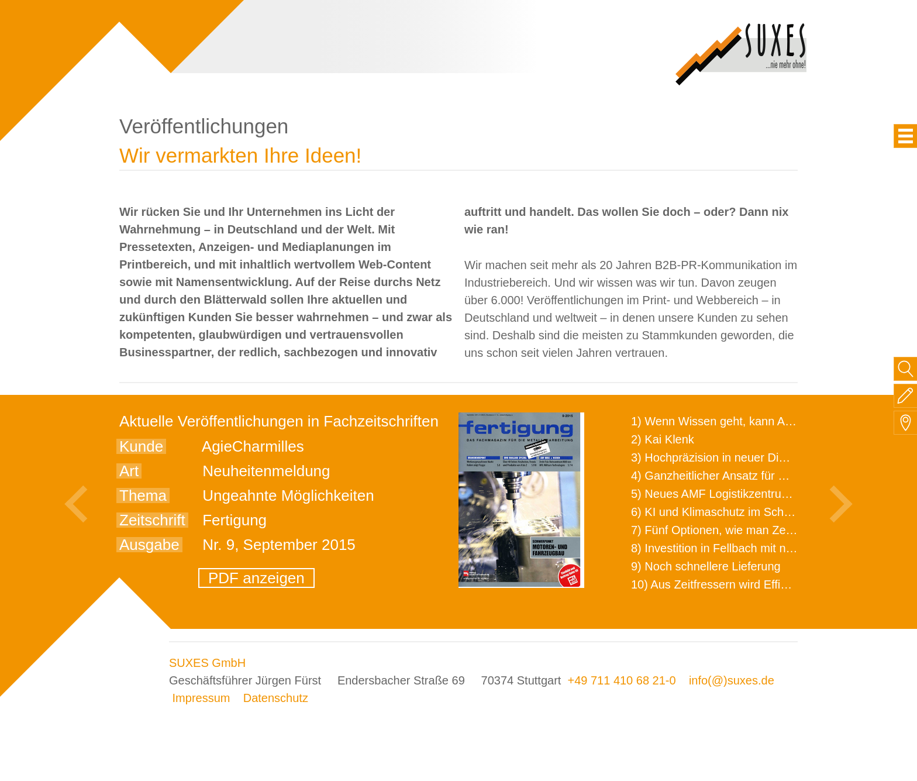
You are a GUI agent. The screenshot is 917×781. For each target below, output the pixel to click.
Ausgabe (149, 544)
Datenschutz (275, 697)
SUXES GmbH (207, 662)
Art (129, 471)
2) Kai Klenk (662, 439)
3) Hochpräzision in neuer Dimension (727, 457)
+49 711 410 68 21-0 (621, 680)
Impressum (201, 697)
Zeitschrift (152, 520)
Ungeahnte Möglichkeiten (288, 495)
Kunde (141, 446)
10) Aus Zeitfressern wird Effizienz (719, 584)
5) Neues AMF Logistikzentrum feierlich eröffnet (754, 493)
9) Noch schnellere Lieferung (706, 566)
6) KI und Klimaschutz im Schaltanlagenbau (744, 511)
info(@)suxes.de (731, 680)
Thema (143, 495)
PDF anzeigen (256, 578)
